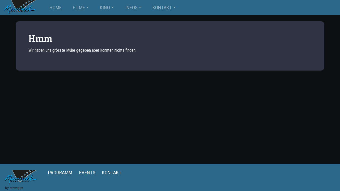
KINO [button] (105, 8)
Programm (60, 173)
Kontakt (111, 173)
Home (55, 8)
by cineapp (14, 187)
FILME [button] (79, 8)
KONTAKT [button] (162, 8)
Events (87, 173)
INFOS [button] (131, 8)
